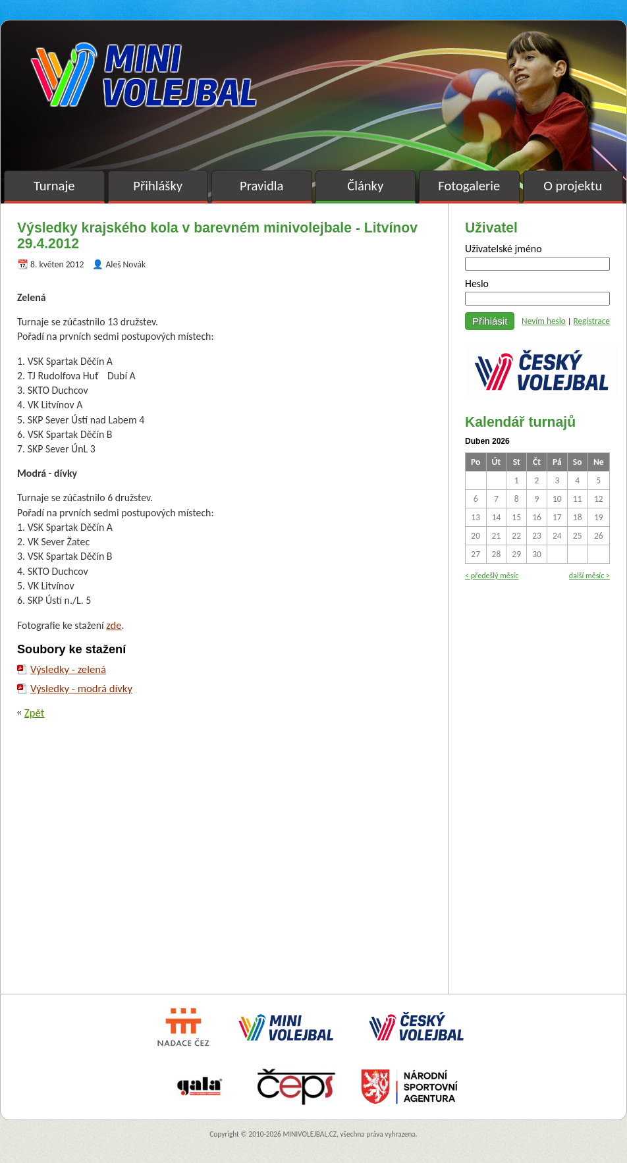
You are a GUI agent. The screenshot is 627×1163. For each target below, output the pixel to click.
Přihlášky (157, 185)
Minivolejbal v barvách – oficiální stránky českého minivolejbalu (143, 74)
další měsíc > (589, 575)
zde (113, 625)
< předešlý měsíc (491, 575)
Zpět (34, 712)
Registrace (591, 321)
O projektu (572, 185)
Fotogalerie (469, 185)
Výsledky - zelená (68, 669)
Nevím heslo (544, 321)
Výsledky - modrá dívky (81, 688)
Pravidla (261, 185)
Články (365, 185)
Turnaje (54, 185)
